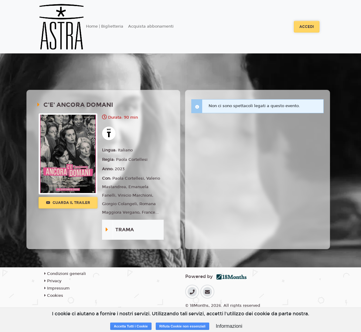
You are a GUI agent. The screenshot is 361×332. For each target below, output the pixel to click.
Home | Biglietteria (104, 26)
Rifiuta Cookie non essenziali (182, 326)
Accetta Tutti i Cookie (131, 326)
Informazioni (229, 326)
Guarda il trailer (68, 203)
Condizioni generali (65, 273)
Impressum (57, 288)
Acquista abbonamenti (151, 26)
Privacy (52, 281)
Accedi (306, 27)
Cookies (53, 295)
